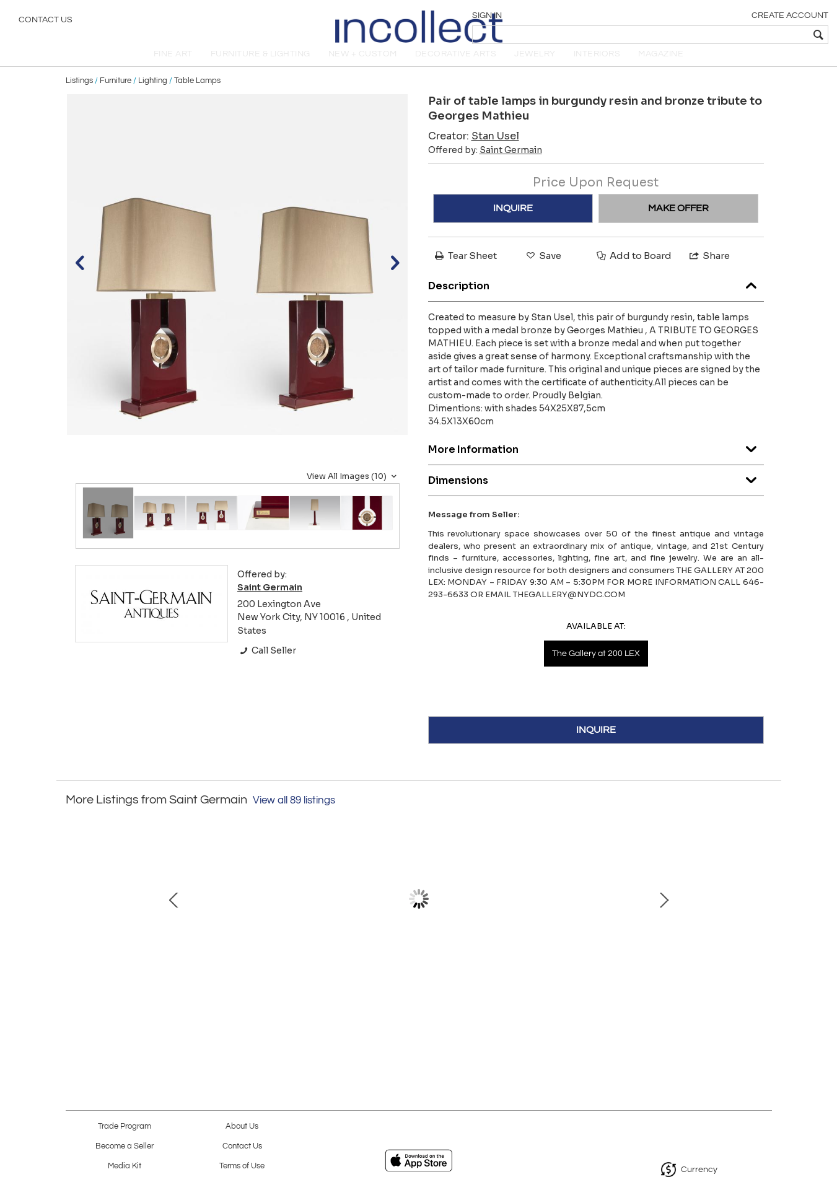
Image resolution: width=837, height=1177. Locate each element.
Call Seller (266, 664)
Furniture (115, 94)
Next (762, 918)
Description (596, 297)
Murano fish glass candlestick (155, 969)
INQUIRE (513, 222)
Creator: (473, 149)
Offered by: (485, 163)
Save (542, 269)
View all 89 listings (294, 814)
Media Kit (124, 1166)
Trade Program (124, 1126)
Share (709, 269)
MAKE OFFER (678, 222)
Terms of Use (242, 1166)
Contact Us (45, 21)
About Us (242, 1126)
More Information (596, 460)
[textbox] (738, 34)
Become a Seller (124, 1146)
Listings (79, 94)
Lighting (152, 94)
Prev (74, 918)
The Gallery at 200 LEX (596, 667)
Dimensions (596, 491)
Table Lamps (197, 94)
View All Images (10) (353, 490)
